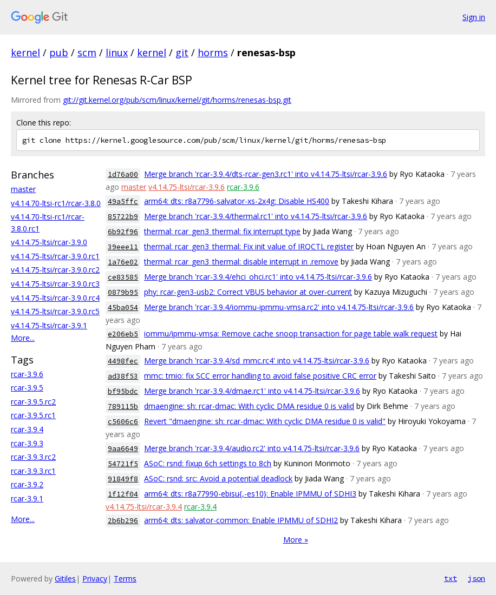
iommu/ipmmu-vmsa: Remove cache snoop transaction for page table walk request (291, 333)
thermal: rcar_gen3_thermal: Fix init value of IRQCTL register (249, 246)
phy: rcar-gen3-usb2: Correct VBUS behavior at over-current (248, 292)
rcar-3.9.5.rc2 (33, 401)
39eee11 (123, 247)
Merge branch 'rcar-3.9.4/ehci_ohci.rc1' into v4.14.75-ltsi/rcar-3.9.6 (258, 277)
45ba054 (123, 307)
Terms (125, 578)
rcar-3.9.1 (27, 498)
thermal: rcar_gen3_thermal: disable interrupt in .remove (241, 261)
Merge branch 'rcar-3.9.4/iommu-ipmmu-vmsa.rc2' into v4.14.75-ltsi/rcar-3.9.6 (279, 307)
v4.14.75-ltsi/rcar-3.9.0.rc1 (55, 256)
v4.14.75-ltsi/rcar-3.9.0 (49, 242)
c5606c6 (123, 421)
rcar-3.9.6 (27, 374)
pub (58, 52)
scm (86, 52)
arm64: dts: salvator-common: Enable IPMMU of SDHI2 (241, 520)
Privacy (94, 578)
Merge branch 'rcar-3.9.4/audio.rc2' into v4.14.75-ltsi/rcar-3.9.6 (252, 448)
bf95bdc (123, 391)
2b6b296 (123, 520)
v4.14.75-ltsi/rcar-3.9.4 (144, 506)
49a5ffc (123, 201)
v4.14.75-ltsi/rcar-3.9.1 (49, 325)
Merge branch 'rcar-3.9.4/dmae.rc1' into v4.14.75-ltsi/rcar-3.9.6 (252, 391)
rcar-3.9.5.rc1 (33, 415)
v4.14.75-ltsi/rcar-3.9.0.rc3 (55, 284)
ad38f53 (123, 376)
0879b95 (123, 292)
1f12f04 (123, 494)
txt (450, 578)
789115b (123, 406)
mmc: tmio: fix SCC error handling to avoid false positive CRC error (260, 376)
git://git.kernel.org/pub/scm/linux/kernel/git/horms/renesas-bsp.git (177, 100)
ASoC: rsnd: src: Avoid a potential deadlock (218, 478)
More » (295, 539)
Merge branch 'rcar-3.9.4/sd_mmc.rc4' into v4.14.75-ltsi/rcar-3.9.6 (256, 360)
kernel (25, 52)
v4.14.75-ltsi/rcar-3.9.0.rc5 (55, 311)
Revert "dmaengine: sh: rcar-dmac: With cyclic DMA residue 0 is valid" (265, 421)
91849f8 (123, 479)
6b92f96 (123, 231)
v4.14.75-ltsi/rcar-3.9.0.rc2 (55, 270)
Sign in (473, 17)
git (181, 52)
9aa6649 (123, 448)
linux (117, 52)
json (476, 578)
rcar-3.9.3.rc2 (33, 457)
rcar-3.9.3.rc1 (33, 471)
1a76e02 (123, 262)
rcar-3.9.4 (27, 429)
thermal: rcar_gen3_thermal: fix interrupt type (222, 231)
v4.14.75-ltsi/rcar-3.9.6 (186, 187)
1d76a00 (123, 174)
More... (23, 338)
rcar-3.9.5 (27, 387)
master (23, 189)
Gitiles (65, 578)
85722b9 (123, 216)
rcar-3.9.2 (27, 484)
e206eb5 (123, 334)
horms (213, 52)
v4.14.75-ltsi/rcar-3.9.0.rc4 (55, 298)
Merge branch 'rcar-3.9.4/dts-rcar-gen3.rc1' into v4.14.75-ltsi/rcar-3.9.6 (265, 174)
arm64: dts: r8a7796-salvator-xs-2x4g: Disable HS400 (236, 201)
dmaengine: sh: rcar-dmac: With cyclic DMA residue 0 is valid (249, 406)
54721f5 (123, 463)
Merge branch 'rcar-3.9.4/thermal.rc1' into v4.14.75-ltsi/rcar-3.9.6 (255, 216)
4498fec (123, 361)
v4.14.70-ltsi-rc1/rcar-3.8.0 (56, 203)
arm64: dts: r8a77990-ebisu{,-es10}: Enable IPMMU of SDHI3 (250, 493)
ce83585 (123, 277)
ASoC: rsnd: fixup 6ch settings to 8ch (207, 463)
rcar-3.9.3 (27, 443)
